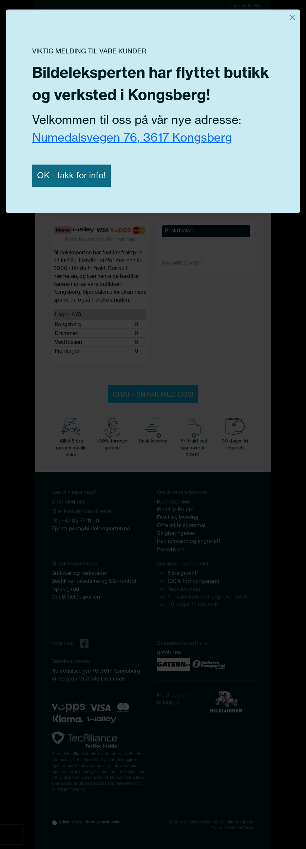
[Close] (292, 17)
